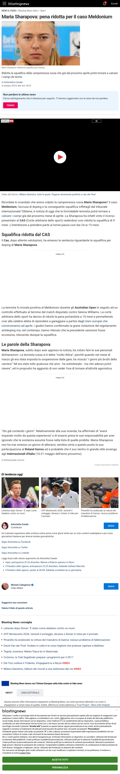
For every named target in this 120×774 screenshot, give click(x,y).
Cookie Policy (24, 753)
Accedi (114, 3)
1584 (62, 718)
